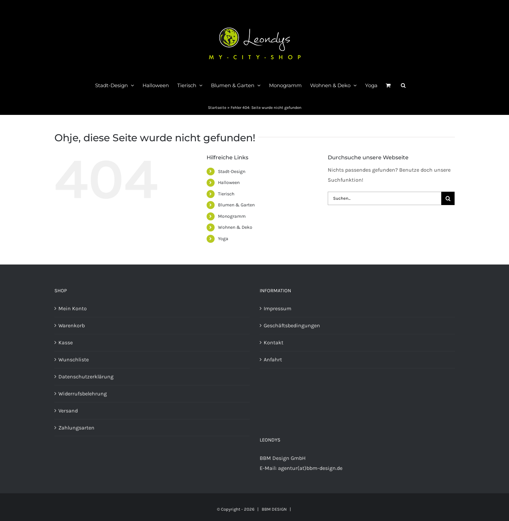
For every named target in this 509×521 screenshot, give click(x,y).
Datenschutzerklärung (85, 376)
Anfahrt (273, 359)
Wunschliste (73, 359)
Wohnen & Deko (235, 227)
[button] (403, 85)
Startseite (217, 107)
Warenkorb (71, 325)
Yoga (223, 238)
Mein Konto (72, 308)
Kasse (65, 342)
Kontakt (273, 342)
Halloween (229, 182)
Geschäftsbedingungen (292, 325)
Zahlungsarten (76, 427)
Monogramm (232, 216)
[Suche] (448, 198)
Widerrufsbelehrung (82, 393)
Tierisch (226, 194)
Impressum (277, 308)
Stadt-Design (231, 171)
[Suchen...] (384, 198)
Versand (68, 410)
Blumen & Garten (236, 205)
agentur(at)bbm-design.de (310, 468)
